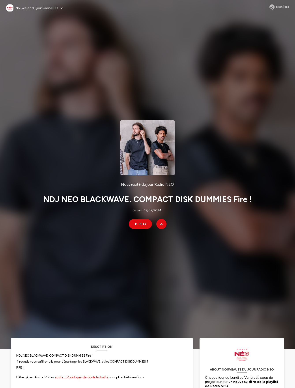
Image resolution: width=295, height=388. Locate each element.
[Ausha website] (279, 7)
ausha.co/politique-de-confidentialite (81, 377)
